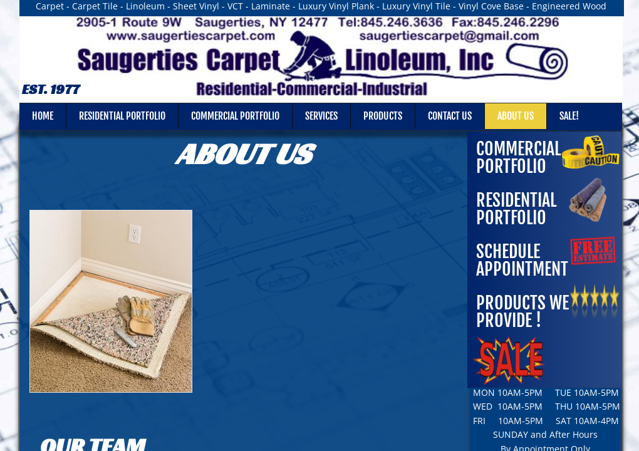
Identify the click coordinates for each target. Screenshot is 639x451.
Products (382, 116)
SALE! (569, 116)
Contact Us (450, 116)
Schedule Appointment (522, 260)
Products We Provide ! (522, 311)
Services (321, 116)
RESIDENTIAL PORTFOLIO (516, 209)
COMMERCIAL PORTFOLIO (518, 157)
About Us (515, 116)
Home (42, 116)
